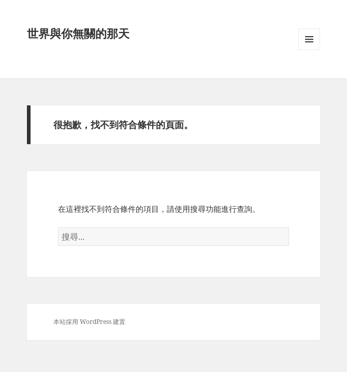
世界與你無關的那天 (78, 33)
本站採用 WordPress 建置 (89, 321)
